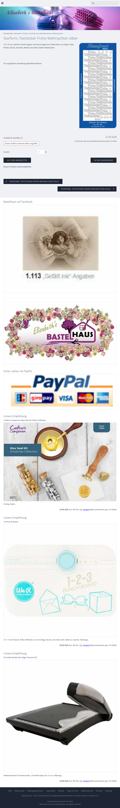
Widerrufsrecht (87, 791)
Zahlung (108, 791)
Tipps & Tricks (72, 791)
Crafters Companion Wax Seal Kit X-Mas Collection (25, 420)
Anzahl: (6, 152)
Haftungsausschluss (35, 791)
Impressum (50, 791)
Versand (89, 141)
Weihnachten (57, 33)
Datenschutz (19, 791)
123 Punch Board (11, 522)
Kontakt (61, 791)
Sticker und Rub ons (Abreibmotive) (37, 33)
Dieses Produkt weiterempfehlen (17, 166)
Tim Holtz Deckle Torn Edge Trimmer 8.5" (21, 657)
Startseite (17, 33)
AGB (10, 791)
